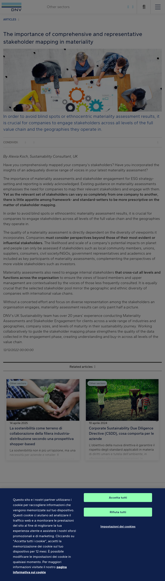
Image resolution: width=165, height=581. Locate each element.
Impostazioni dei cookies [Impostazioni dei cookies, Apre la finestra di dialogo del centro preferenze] (118, 530)
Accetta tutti (118, 501)
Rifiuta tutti (118, 516)
